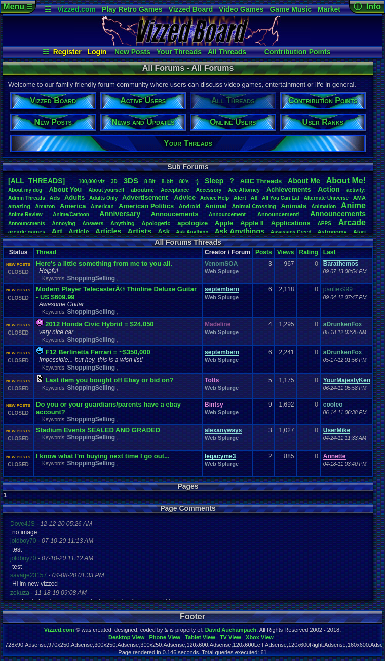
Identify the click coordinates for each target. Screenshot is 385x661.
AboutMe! (346, 180)
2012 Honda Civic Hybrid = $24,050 (99, 324)
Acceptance (175, 190)
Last (329, 252)
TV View (230, 637)
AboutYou (65, 189)
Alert (240, 198)
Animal (215, 206)
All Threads (227, 52)
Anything (122, 223)
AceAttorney (243, 190)
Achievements (288, 189)
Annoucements (175, 214)
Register (67, 52)
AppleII (252, 223)
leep (214, 181)
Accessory (209, 190)
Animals (293, 206)
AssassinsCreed (291, 232)
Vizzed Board (191, 9)
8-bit (167, 181)
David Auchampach (231, 630)
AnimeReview (25, 214)
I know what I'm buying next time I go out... (103, 456)
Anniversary (119, 214)
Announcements (338, 214)
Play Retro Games (132, 9)
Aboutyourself (106, 190)
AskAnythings (239, 231)
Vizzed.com (76, 9)
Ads (54, 198)
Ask (164, 231)
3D (114, 182)
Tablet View (200, 637)
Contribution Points (297, 52)
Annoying (63, 223)
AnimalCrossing (254, 206)
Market (329, 9)
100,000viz (92, 182)
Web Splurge (222, 271)
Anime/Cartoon (71, 214)
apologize (192, 223)
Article (78, 231)
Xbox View (260, 637)
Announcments (26, 223)
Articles (108, 231)
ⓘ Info (367, 6)
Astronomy (332, 232)
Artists (139, 231)
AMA (359, 198)
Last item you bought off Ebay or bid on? (109, 380)
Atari (359, 232)
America (73, 206)
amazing (19, 206)
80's (184, 182)
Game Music (290, 9)
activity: (356, 190)
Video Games (241, 9)
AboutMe (304, 181)
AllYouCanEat (280, 198)
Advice (185, 197)
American (102, 206)
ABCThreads (261, 181)
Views (285, 252)
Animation (324, 206)
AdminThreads (26, 198)
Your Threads (179, 52)
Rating (308, 252)
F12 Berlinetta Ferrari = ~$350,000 (97, 352)
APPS (324, 223)
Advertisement (146, 197)
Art (57, 231)
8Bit (150, 182)
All (254, 198)
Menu (17, 6)
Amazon (45, 206)
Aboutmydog (25, 190)
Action (329, 189)
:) (197, 181)
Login (96, 52)
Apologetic (156, 223)
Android (189, 206)
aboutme (142, 190)
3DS (131, 180)
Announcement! (278, 214)
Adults (74, 197)
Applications (291, 223)
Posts (263, 252)
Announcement (228, 214)
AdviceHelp (214, 198)
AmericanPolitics (146, 206)
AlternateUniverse (326, 198)
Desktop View (126, 637)
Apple (224, 223)
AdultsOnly (103, 198)
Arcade (352, 222)
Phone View (164, 637)
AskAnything (192, 232)
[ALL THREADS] (36, 181)
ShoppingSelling (92, 278)
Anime (353, 205)
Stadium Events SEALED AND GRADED (98, 430)
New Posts (132, 52)
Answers (93, 223)
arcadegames (26, 232)
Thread (46, 252)
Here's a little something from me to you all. (104, 263)
